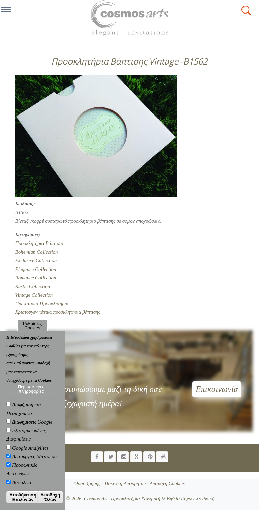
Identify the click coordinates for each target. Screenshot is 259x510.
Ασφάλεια (21, 482)
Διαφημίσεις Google (32, 422)
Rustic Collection (32, 286)
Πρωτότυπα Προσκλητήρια (42, 303)
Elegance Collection (35, 269)
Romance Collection (35, 277)
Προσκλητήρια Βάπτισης (39, 243)
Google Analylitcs (30, 448)
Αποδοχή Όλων (50, 497)
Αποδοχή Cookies (166, 483)
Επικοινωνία (217, 389)
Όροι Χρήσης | (88, 483)
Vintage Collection (34, 295)
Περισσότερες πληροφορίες (31, 389)
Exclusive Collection (36, 260)
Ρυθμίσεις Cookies (32, 325)
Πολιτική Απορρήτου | (125, 483)
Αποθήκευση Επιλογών (22, 497)
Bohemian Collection (36, 252)
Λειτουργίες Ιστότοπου (34, 456)
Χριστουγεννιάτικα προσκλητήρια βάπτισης (57, 312)
